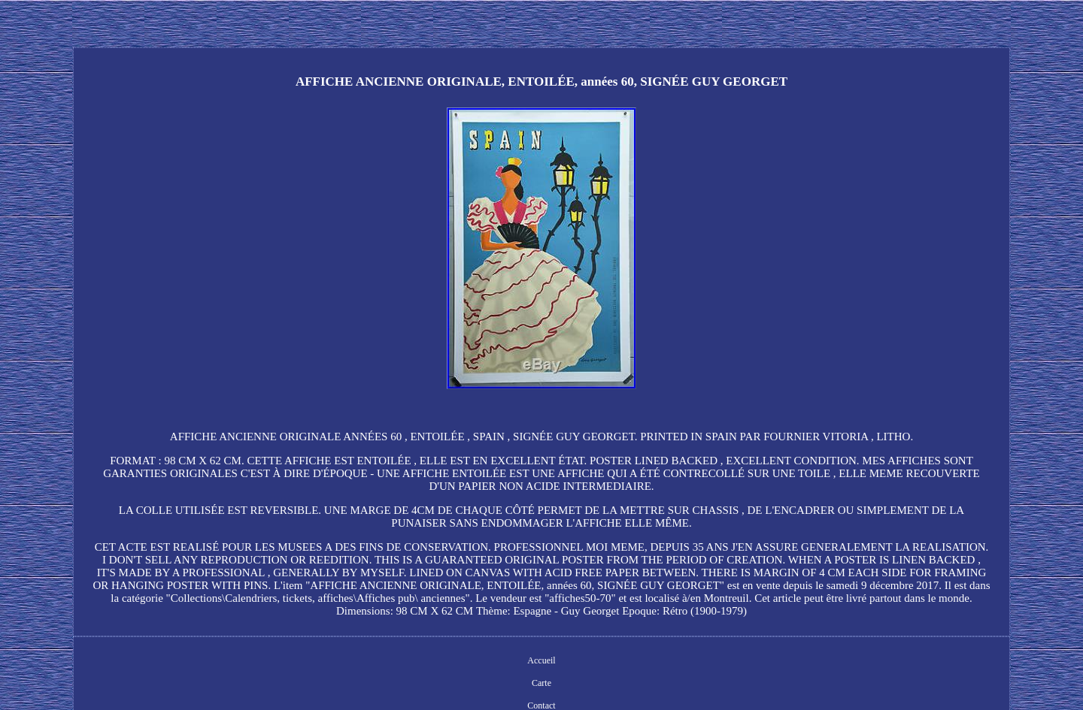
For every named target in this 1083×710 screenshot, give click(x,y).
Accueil (541, 660)
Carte (541, 683)
